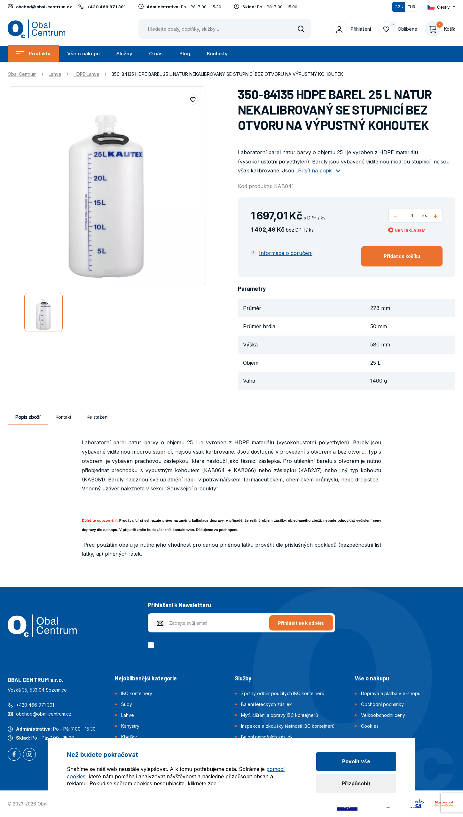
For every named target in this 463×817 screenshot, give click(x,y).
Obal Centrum (22, 74)
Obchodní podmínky (382, 704)
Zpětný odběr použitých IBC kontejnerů (282, 693)
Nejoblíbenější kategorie (146, 678)
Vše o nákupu (83, 54)
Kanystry (130, 726)
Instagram (29, 755)
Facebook (14, 755)
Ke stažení (97, 417)
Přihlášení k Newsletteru (179, 604)
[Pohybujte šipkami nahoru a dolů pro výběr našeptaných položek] (224, 29)
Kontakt (63, 417)
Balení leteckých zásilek (266, 704)
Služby (124, 54)
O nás (156, 54)
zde (212, 783)
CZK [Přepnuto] (399, 6)
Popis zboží (27, 417)
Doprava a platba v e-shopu (390, 693)
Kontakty (217, 54)
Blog (184, 54)
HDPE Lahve (86, 74)
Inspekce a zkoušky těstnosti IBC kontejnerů (287, 726)
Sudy (126, 704)
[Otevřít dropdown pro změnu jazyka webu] (441, 7)
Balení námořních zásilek (267, 737)
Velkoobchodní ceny (383, 715)
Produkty (33, 54)
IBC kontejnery (136, 693)
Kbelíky (129, 737)
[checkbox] (152, 645)
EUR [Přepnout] (411, 6)
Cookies (370, 726)
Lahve (55, 74)
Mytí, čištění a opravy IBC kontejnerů (279, 715)
